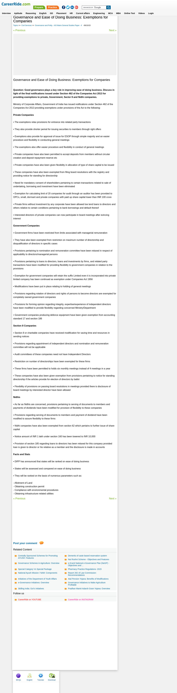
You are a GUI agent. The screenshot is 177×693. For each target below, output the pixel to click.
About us (62, 676)
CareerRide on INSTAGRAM (80, 599)
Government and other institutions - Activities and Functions (140, 77)
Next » (112, 30)
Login (151, 10)
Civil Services (26, 25)
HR (71, 10)
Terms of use (87, 676)
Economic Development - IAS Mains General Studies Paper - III (139, 69)
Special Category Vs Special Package (35, 569)
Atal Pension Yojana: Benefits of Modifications (88, 579)
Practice (117, 4)
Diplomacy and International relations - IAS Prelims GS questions (139, 85)
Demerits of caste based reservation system (87, 556)
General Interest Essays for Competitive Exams (141, 96)
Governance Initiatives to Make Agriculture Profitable (86, 583)
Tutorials (145, 22)
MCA (110, 10)
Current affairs (83, 10)
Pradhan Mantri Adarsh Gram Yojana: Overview (89, 588)
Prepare (103, 4)
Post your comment (25, 543)
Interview (6, 10)
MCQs (123, 22)
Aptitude (18, 10)
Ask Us (99, 676)
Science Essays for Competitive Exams (137, 91)
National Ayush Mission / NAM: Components (37, 573)
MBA (118, 10)
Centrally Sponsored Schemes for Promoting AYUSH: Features (38, 557)
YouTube (109, 676)
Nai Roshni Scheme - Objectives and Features (88, 559)
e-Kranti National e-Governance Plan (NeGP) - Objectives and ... (88, 564)
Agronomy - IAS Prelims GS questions (137, 101)
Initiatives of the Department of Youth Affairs (37, 579)
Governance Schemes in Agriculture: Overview (38, 563)
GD (51, 10)
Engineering (99, 10)
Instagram (119, 676)
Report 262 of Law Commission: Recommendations (82, 574)
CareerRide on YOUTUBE (29, 599)
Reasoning (31, 10)
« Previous (19, 30)
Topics (15, 25)
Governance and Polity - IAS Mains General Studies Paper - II (58, 25)
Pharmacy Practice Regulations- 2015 (84, 569)
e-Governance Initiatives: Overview (33, 582)
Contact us (74, 676)
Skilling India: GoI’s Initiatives (31, 588)
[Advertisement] (64, 54)
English (42, 10)
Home (53, 676)
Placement (61, 10)
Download (156, 22)
